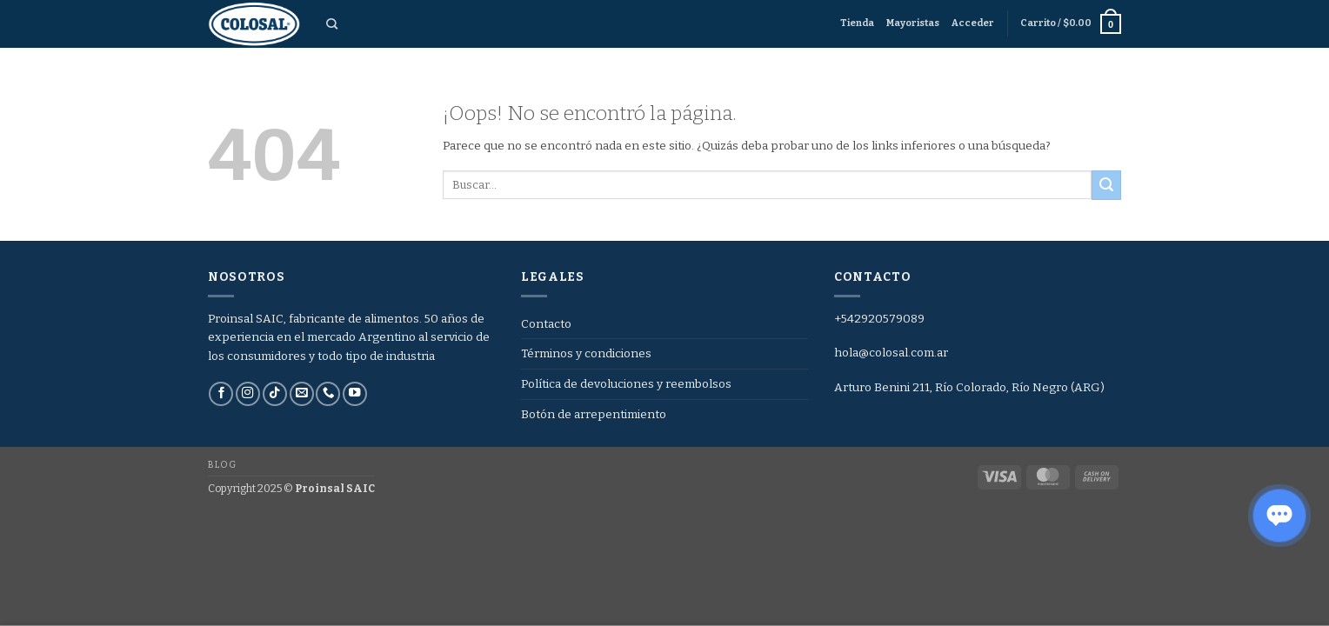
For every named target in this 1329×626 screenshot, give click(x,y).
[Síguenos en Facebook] (221, 394)
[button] (973, 23)
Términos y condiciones (586, 353)
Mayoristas (912, 23)
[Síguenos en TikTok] (275, 394)
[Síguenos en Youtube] (355, 394)
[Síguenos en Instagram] (248, 394)
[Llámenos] (328, 394)
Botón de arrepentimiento (593, 414)
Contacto (546, 323)
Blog (222, 464)
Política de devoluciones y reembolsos (626, 383)
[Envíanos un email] (302, 394)
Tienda (857, 23)
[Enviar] (1106, 185)
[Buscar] (331, 24)
